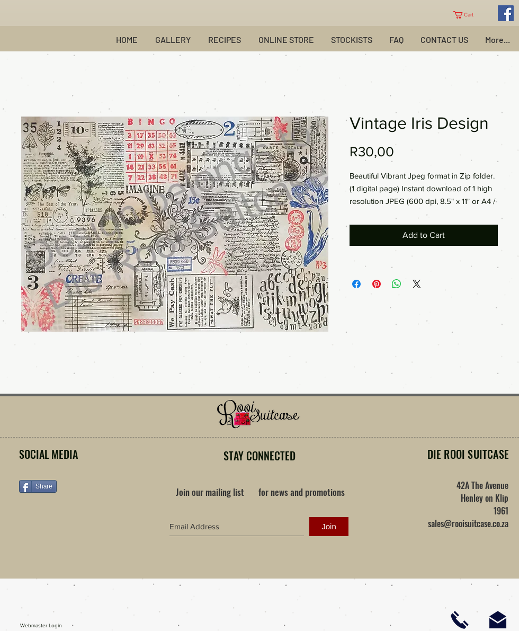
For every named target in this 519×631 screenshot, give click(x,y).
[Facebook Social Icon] (506, 13)
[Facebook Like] (85, 520)
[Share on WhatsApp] (396, 284)
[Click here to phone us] (459, 619)
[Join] (328, 526)
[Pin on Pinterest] (376, 284)
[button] (467, 15)
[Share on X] (416, 284)
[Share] (38, 486)
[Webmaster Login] (41, 625)
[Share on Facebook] (356, 284)
